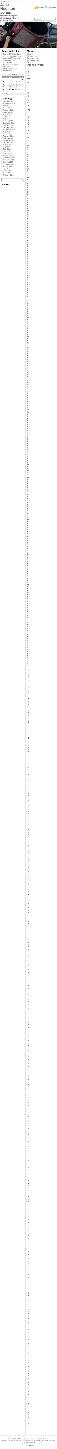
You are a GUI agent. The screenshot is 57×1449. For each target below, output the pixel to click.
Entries (32, 56)
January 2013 (8, 112)
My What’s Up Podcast (11, 64)
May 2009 (6, 173)
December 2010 (9, 140)
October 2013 (8, 101)
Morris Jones (28, 1075)
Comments (51, 8)
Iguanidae (28, 837)
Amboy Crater (28, 722)
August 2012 (7, 114)
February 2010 (8, 155)
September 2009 (9, 164)
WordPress (14, 1441)
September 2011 (9, 129)
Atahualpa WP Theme (30, 1441)
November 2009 (9, 160)
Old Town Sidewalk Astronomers (10, 70)
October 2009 (8, 162)
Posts (40, 8)
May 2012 (6, 119)
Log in (30, 54)
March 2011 (7, 134)
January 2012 (8, 121)
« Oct (6, 94)
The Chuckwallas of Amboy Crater (28, 96)
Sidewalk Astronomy (28, 1385)
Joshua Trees (28, 900)
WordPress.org (33, 60)
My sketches (7, 62)
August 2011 (7, 132)
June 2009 (7, 171)
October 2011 (8, 127)
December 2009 (9, 158)
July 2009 (6, 168)
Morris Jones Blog (9, 60)
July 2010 (6, 147)
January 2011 (8, 138)
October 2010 (8, 142)
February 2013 (8, 110)
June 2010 (7, 149)
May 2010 (6, 151)
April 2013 (6, 106)
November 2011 (9, 125)
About (9, 1)
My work (6, 67)
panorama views (28, 1249)
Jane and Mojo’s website (12, 54)
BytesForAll (44, 1441)
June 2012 (7, 116)
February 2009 (8, 175)
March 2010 (7, 153)
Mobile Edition (28, 1445)
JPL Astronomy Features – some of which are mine (12, 57)
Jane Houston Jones (7, 8)
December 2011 (9, 123)
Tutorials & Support (28, 1442)
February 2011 (8, 136)
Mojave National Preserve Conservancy (28, 1022)
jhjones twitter (35, 64)
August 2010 (7, 145)
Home (3, 1)
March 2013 (7, 108)
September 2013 (9, 103)
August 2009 (7, 166)
